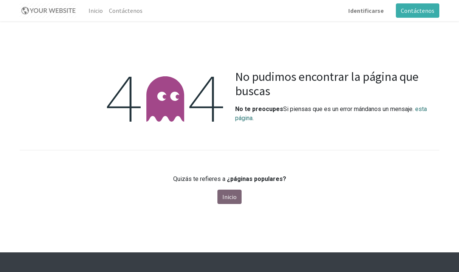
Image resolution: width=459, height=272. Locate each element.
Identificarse (366, 10)
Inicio (229, 197)
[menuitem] (95, 10)
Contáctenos (417, 10)
